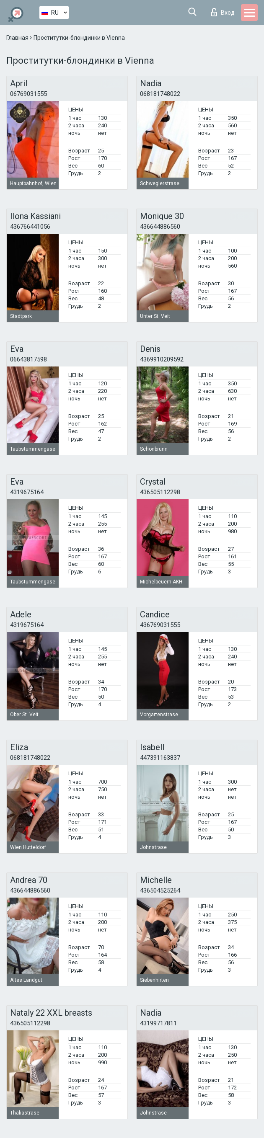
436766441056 (30, 226)
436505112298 (160, 492)
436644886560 (160, 226)
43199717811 (158, 1023)
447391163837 (160, 757)
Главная (18, 37)
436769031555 (160, 625)
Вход (223, 12)
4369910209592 (162, 359)
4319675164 (27, 492)
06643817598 (28, 359)
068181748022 (160, 94)
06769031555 (28, 94)
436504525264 (160, 890)
